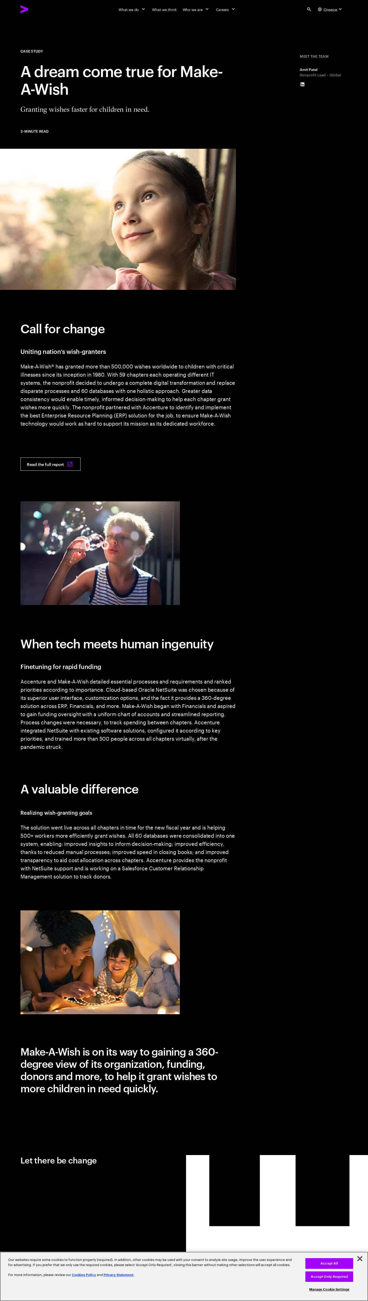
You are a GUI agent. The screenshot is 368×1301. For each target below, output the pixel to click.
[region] (184, 1276)
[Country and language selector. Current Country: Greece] (330, 9)
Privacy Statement (118, 1275)
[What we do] (132, 9)
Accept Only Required (329, 1276)
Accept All (329, 1263)
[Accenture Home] (36, 9)
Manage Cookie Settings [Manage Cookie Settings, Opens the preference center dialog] (329, 1289)
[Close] (359, 1258)
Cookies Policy (84, 1275)
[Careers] (226, 9)
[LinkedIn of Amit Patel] (302, 84)
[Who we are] (196, 9)
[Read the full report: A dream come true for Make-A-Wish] (50, 464)
